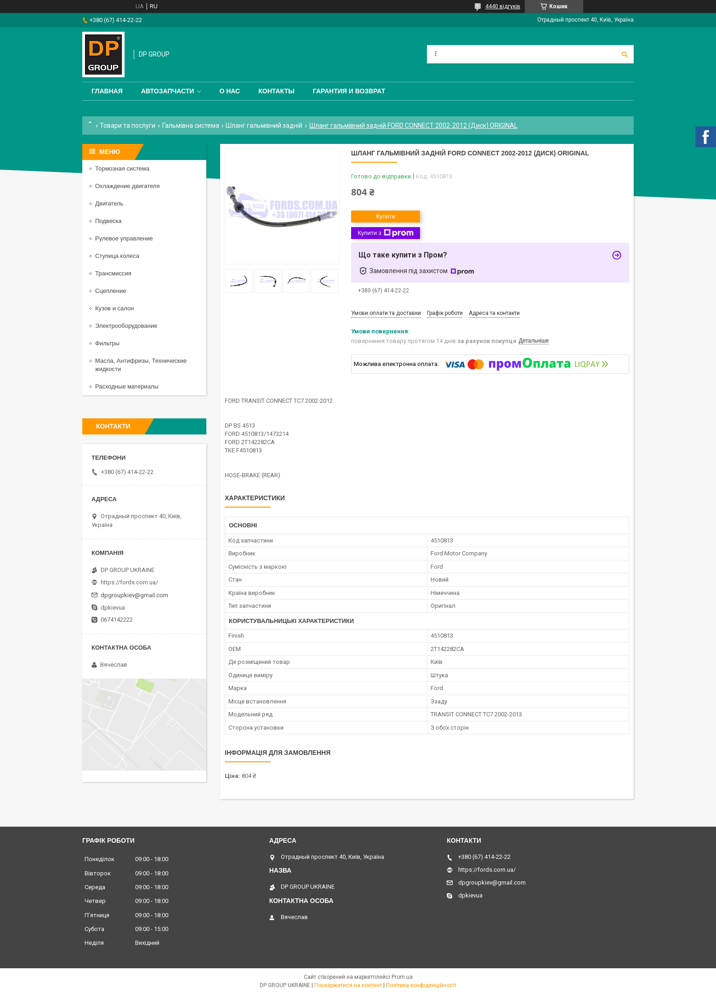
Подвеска (108, 220)
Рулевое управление (124, 238)
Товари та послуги (127, 125)
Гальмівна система (190, 125)
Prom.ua (402, 977)
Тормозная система (122, 168)
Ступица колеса (117, 255)
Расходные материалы (127, 386)
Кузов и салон (114, 308)
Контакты (276, 91)
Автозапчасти (167, 91)
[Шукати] (624, 54)
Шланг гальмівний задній (264, 125)
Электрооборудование (126, 325)
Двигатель (109, 203)
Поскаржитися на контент (348, 985)
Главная (107, 91)
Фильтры (107, 343)
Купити (385, 216)
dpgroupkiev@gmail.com (134, 595)
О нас (229, 91)
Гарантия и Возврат (349, 91)
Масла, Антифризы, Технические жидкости (141, 364)
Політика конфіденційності (421, 985)
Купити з (385, 233)
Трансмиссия (113, 273)
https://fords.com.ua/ (129, 582)
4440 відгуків (502, 6)
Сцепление (110, 290)
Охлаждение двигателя (127, 186)
